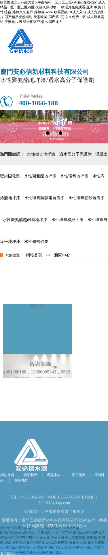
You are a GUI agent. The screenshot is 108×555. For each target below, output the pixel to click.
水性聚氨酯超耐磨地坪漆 (25, 220)
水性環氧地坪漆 (74, 176)
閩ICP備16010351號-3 (67, 550)
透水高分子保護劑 (75, 154)
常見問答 (23, 357)
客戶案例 (79, 499)
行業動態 (23, 344)
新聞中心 (62, 255)
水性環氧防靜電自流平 (44, 198)
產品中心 (54, 499)
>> (48, 255)
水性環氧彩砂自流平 (86, 198)
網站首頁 (34, 255)
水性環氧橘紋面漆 (67, 220)
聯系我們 (21, 504)
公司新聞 (23, 331)
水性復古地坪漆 (41, 154)
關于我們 (30, 499)
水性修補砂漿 (36, 241)
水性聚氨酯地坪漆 (40, 176)
